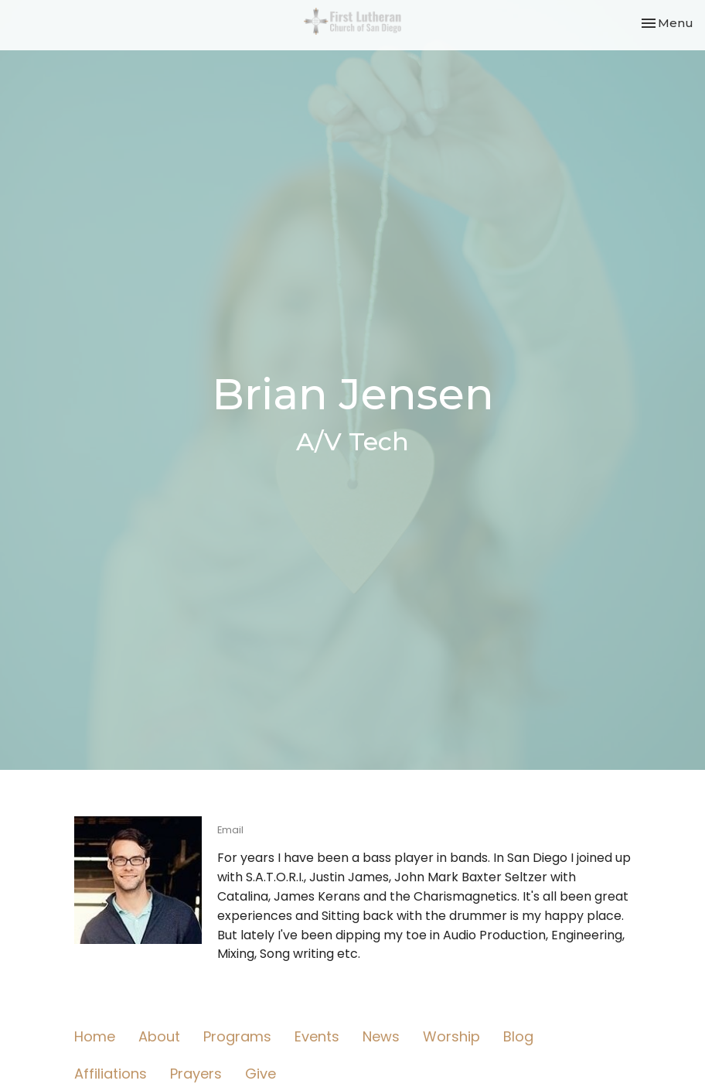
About (159, 1036)
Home (94, 1036)
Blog (518, 1036)
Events (317, 1036)
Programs (237, 1036)
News (381, 1036)
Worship (451, 1036)
